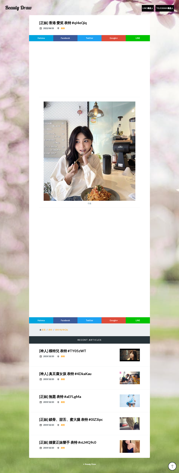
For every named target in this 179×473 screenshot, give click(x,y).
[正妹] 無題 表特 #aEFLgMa (60, 396)
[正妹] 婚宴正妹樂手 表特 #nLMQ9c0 (67, 442)
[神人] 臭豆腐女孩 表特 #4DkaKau (65, 374)
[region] (89, 68)
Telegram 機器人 (164, 8)
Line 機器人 (148, 8)
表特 (63, 28)
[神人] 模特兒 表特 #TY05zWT (62, 351)
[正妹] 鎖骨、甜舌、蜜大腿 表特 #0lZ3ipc (71, 419)
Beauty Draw (18, 7)
